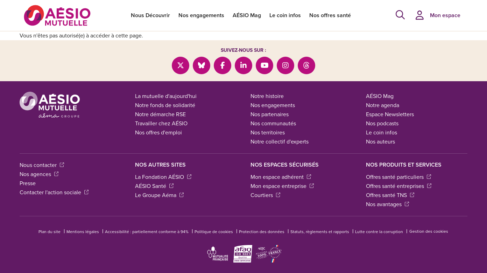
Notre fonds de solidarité (165, 105)
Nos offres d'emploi (158, 132)
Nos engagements (201, 15)
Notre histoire (267, 96)
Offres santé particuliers (398, 177)
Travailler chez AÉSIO (161, 123)
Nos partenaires (269, 114)
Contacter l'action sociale (54, 192)
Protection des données (261, 232)
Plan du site (49, 232)
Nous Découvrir (150, 15)
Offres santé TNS (390, 195)
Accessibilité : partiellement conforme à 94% (147, 232)
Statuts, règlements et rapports (319, 232)
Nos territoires (267, 132)
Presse (28, 183)
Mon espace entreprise (282, 186)
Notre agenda (382, 105)
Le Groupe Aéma (159, 195)
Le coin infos (285, 15)
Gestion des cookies (428, 231)
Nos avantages (387, 204)
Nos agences (39, 174)
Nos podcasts (382, 123)
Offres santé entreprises (398, 186)
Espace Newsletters (390, 114)
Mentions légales (82, 232)
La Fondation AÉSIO (163, 177)
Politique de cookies (214, 232)
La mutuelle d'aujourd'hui (166, 96)
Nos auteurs (380, 142)
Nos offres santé (330, 15)
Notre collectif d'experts (279, 142)
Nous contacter (42, 165)
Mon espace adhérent (280, 177)
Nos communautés (273, 123)
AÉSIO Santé (154, 186)
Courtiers (265, 195)
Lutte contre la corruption (379, 232)
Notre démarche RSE (160, 114)
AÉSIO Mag (247, 15)
